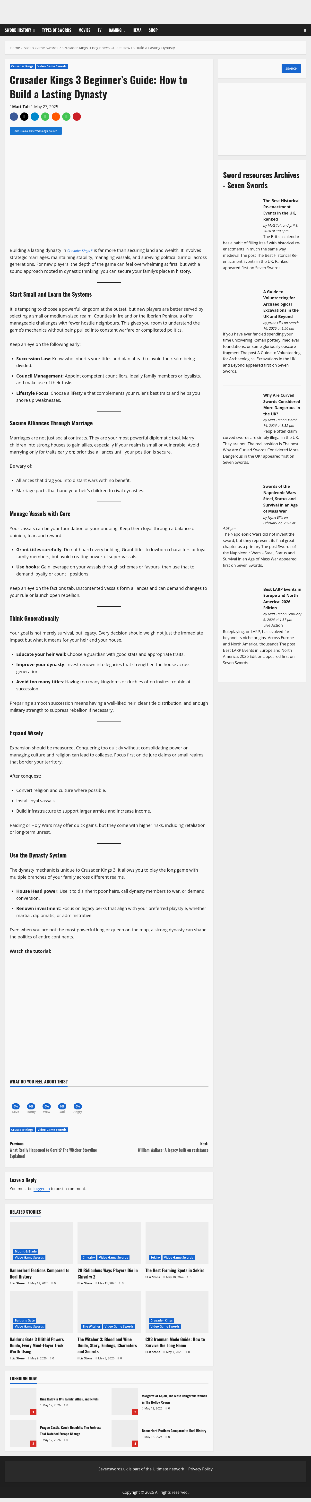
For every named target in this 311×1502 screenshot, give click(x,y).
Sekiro (155, 1262)
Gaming (115, 30)
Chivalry (89, 1262)
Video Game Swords (52, 66)
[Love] (17, 1102)
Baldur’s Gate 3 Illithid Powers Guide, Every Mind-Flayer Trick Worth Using (37, 1349)
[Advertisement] (259, 118)
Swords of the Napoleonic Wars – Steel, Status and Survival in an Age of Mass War (281, 499)
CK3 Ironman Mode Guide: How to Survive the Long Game (175, 1346)
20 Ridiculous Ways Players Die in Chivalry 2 (108, 1277)
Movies (84, 30)
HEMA (136, 30)
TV (100, 30)
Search (291, 68)
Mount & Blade (26, 1255)
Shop (153, 30)
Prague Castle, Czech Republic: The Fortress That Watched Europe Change (23, 1437)
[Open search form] (305, 30)
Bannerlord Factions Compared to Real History (39, 1277)
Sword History (18, 30)
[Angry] (90, 1102)
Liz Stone (18, 1287)
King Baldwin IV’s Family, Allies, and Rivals (23, 1405)
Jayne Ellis (275, 322)
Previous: (59, 1154)
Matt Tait (21, 106)
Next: (158, 1151)
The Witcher (91, 1331)
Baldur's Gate (25, 1324)
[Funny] (35, 1102)
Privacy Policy (200, 1473)
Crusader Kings (22, 66)
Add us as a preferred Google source (36, 131)
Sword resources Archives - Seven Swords (261, 179)
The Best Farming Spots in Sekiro (175, 1274)
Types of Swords (56, 30)
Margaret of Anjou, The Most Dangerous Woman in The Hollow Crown (125, 1405)
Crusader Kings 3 (83, 250)
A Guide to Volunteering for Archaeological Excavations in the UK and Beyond (281, 304)
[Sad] (71, 1102)
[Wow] (53, 1102)
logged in (42, 1192)
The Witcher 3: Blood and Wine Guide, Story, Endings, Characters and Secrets (107, 1349)
